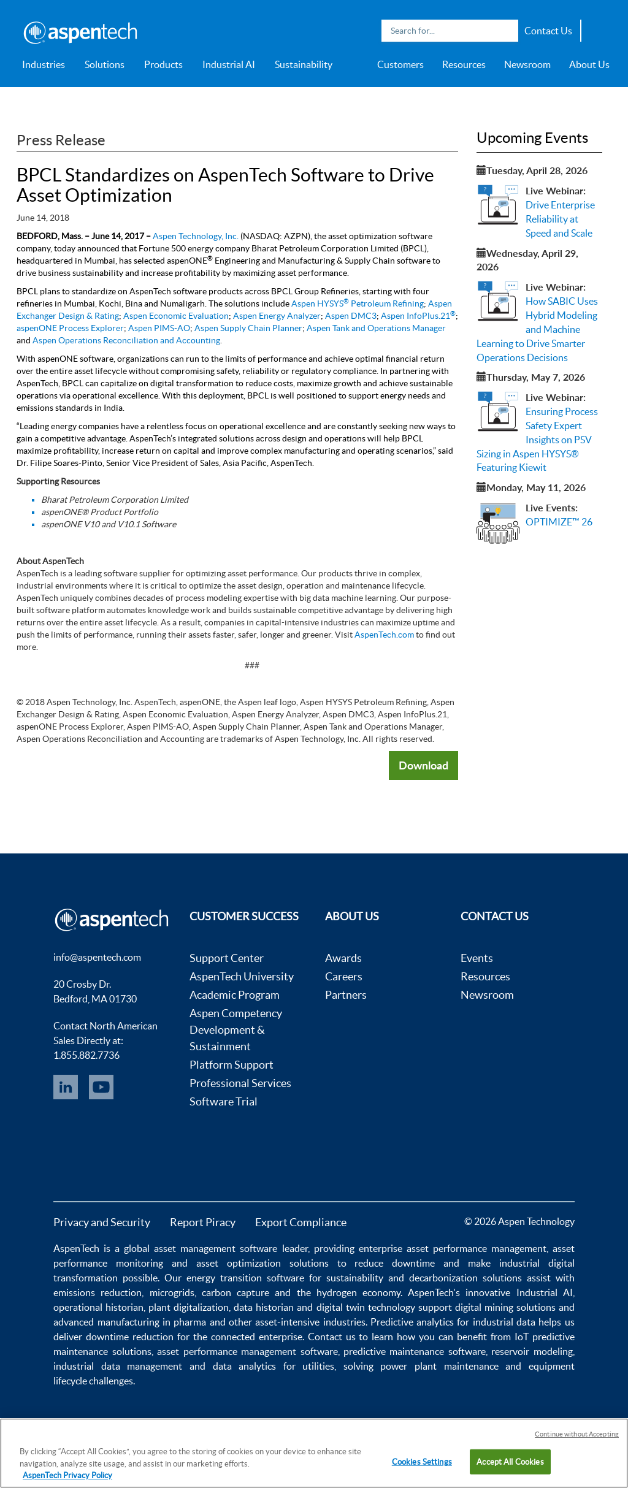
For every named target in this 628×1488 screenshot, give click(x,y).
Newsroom (527, 64)
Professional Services (240, 1083)
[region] (314, 1453)
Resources (464, 64)
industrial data (504, 1321)
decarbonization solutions (465, 1277)
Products (163, 64)
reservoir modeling (531, 1351)
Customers (400, 64)
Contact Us (548, 30)
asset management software (215, 1248)
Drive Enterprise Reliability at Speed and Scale (560, 218)
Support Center (227, 958)
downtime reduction (130, 1336)
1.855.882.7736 (86, 1055)
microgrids (172, 1292)
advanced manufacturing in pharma (129, 1321)
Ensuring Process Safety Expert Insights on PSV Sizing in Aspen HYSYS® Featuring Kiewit (537, 439)
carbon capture (235, 1292)
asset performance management (476, 1248)
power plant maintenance (439, 1366)
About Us (589, 64)
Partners (346, 994)
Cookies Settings (422, 1461)
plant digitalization (188, 1307)
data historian (264, 1307)
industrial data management (117, 1366)
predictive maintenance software (413, 1351)
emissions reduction (97, 1292)
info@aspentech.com (97, 957)
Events (477, 958)
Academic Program (235, 994)
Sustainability (303, 64)
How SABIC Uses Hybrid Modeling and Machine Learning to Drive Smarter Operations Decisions (537, 329)
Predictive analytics (412, 1321)
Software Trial (224, 1101)
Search (506, 31)
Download (423, 765)
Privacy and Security (101, 1222)
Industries (43, 64)
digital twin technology (365, 1307)
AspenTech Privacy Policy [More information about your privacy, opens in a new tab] (67, 1475)
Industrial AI (228, 64)
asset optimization (238, 1263)
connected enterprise (256, 1336)
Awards (343, 958)
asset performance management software (247, 1351)
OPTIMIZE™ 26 (559, 521)
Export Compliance (301, 1222)
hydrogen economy (358, 1292)
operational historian (98, 1307)
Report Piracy (203, 1222)
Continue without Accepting (577, 1434)
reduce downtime (394, 1263)
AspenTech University (242, 976)
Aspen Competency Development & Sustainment (236, 1030)
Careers (343, 976)
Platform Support (232, 1064)
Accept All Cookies (510, 1461)
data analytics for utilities (274, 1366)
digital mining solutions (505, 1307)
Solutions (104, 64)
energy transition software (245, 1277)
